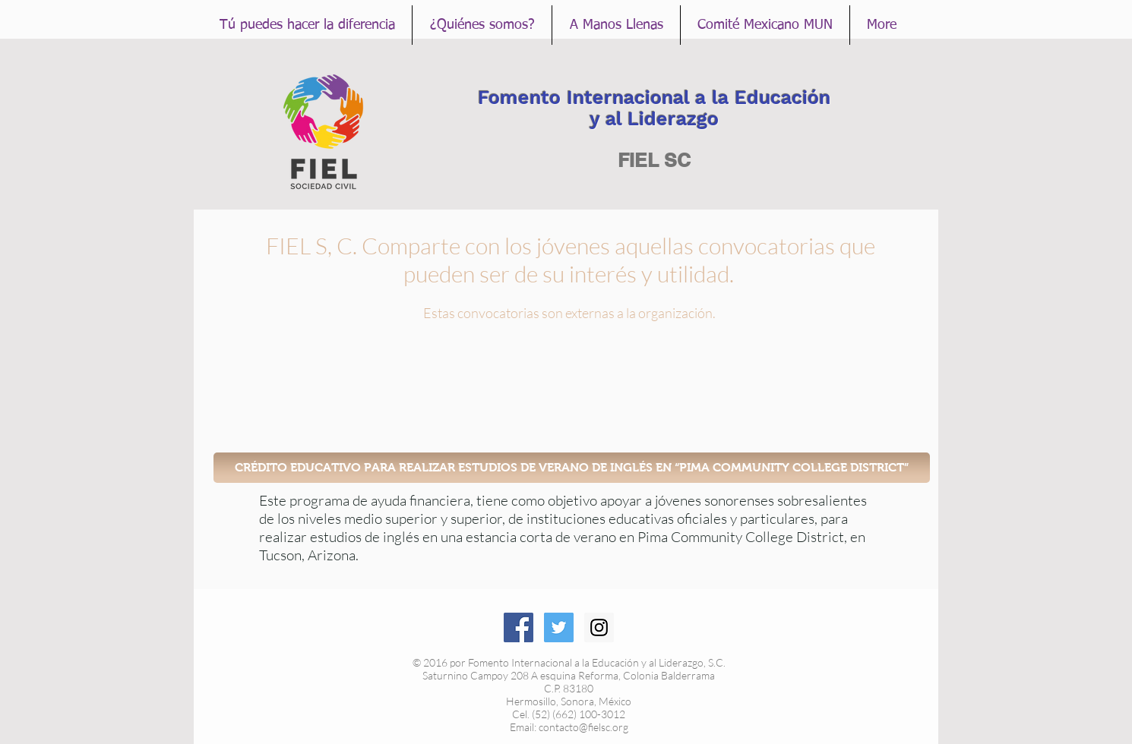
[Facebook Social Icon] (518, 627)
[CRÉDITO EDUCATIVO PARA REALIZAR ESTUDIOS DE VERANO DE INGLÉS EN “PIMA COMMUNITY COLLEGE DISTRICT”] (571, 467)
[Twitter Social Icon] (559, 627)
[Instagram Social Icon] (599, 627)
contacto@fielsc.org (583, 726)
